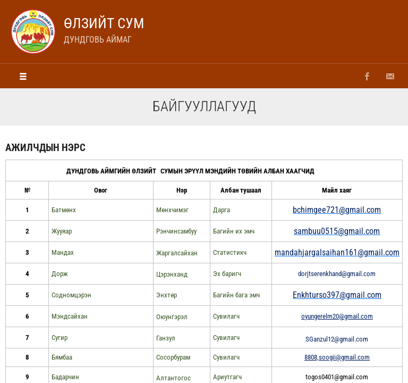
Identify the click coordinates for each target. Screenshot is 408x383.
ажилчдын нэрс (45, 147)
